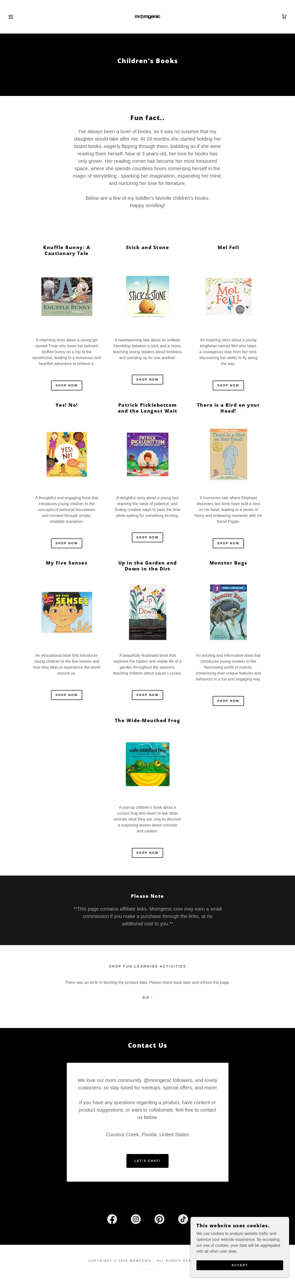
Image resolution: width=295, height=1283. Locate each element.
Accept (239, 1265)
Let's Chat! (147, 1116)
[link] (147, 16)
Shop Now (147, 853)
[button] (15, 17)
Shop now (66, 385)
